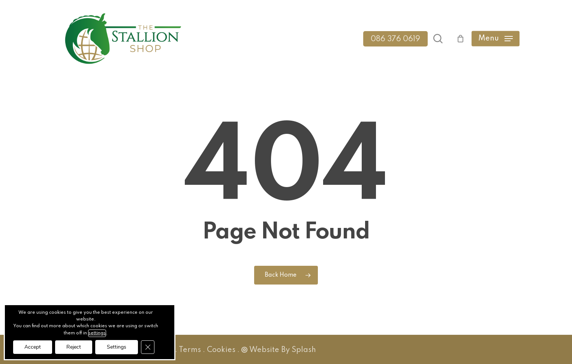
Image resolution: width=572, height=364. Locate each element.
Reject (73, 347)
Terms (190, 350)
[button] (496, 39)
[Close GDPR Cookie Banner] (147, 347)
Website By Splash (278, 350)
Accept (32, 347)
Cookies (221, 350)
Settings (116, 347)
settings (97, 333)
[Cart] (457, 38)
